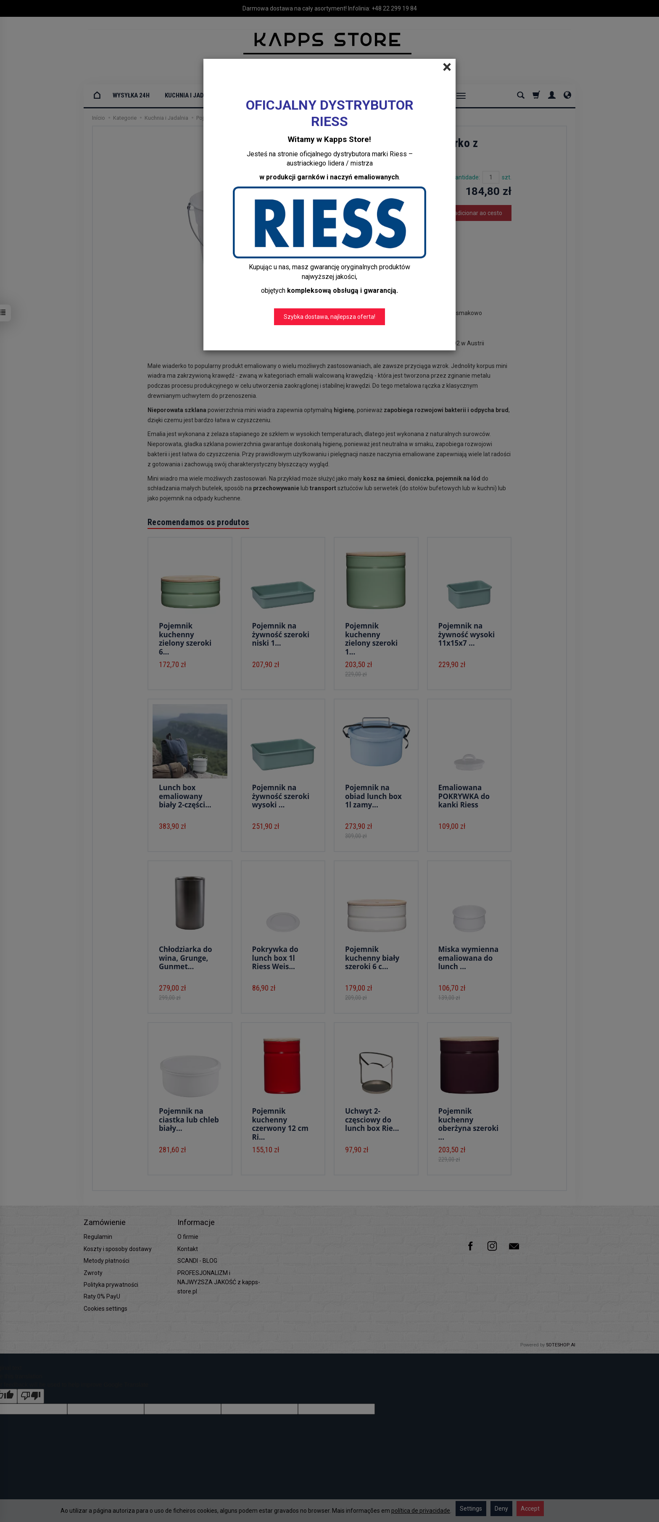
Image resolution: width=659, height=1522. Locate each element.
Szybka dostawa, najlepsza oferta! (329, 316)
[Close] (447, 67)
